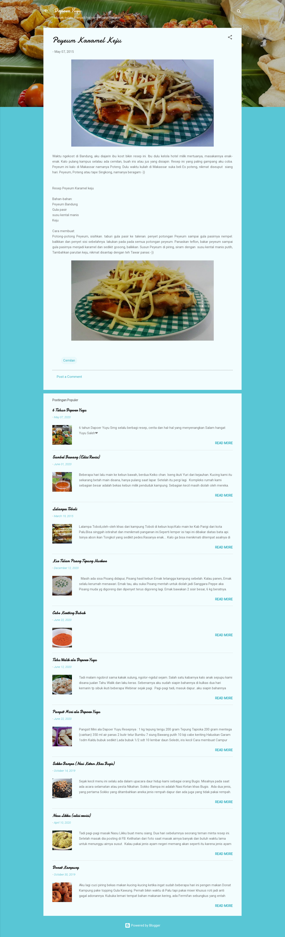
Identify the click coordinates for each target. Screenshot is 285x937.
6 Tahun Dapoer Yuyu (69, 410)
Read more (224, 443)
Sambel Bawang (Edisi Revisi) (76, 457)
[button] (230, 38)
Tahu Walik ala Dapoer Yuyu (74, 660)
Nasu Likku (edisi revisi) (71, 815)
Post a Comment (69, 377)
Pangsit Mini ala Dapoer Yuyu (76, 712)
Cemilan (69, 360)
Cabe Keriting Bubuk (68, 613)
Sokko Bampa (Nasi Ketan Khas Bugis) (83, 764)
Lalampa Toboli (64, 509)
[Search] (239, 12)
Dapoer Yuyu (67, 10)
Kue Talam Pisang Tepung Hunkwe (79, 561)
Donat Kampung (65, 867)
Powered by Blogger (142, 925)
